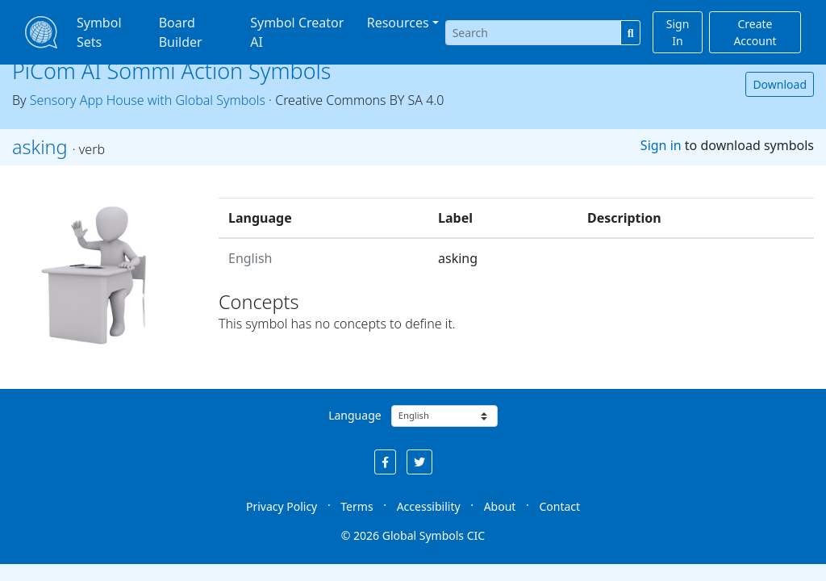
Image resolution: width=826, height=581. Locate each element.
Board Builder (180, 32)
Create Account (754, 32)
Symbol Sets (99, 32)
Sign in (661, 145)
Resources (398, 22)
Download (780, 84)
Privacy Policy (281, 506)
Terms (356, 506)
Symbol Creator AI (297, 32)
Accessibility (429, 506)
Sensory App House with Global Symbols (147, 100)
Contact (559, 506)
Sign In (678, 32)
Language (354, 415)
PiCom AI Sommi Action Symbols (171, 71)
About (500, 506)
